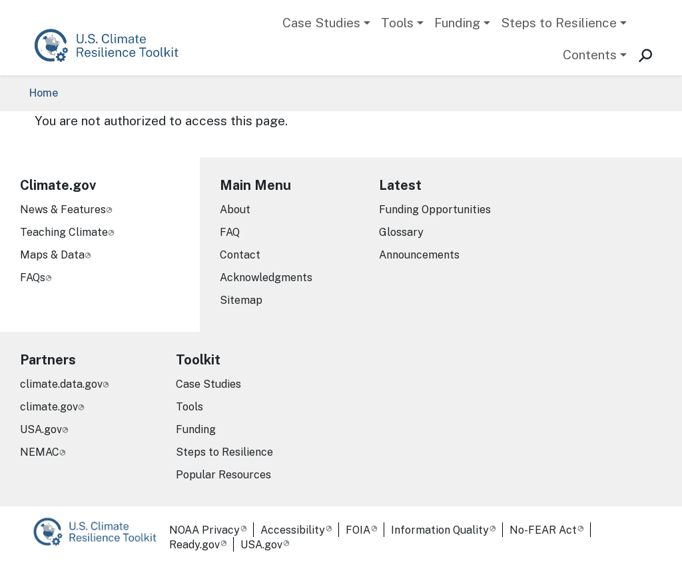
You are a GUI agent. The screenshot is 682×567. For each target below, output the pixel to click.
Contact (240, 255)
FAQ (230, 232)
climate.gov (49, 406)
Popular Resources (223, 474)
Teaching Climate (64, 232)
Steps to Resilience (559, 22)
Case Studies (321, 22)
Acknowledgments (266, 277)
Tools (397, 22)
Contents (590, 54)
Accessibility (292, 530)
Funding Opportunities (435, 209)
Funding (457, 22)
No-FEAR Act (543, 530)
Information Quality (440, 530)
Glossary (401, 232)
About (235, 209)
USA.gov (41, 429)
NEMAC (39, 452)
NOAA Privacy (204, 530)
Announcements (419, 255)
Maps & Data (52, 255)
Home (43, 93)
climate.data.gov (61, 384)
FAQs (32, 277)
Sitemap (241, 300)
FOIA (358, 530)
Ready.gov (194, 544)
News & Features (63, 209)
